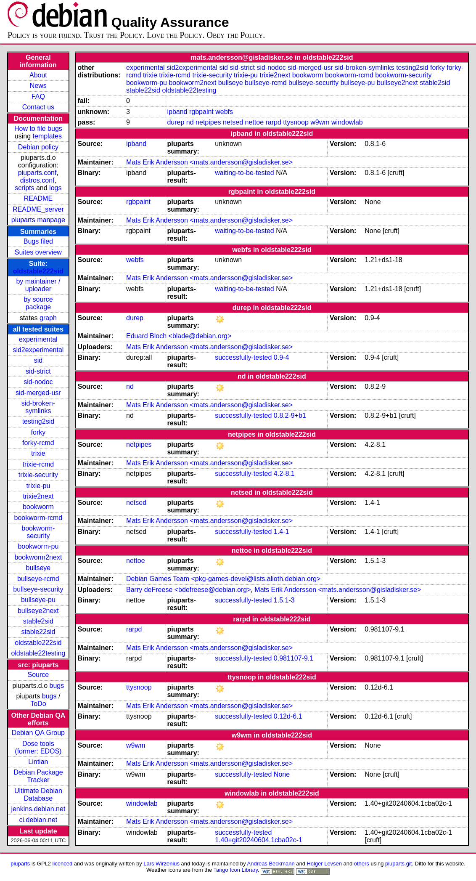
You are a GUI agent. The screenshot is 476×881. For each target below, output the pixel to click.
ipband (177, 111)
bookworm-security (38, 532)
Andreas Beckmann (271, 863)
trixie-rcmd (38, 464)
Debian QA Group (38, 732)
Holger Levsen (324, 863)
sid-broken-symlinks (38, 407)
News (38, 85)
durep (175, 122)
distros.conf (37, 180)
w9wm (319, 122)
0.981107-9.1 (293, 658)
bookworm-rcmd (38, 517)
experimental (38, 339)
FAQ (38, 96)
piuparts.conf (37, 172)
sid (38, 360)
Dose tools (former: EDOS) (38, 747)
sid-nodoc (38, 381)
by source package (38, 303)
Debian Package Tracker (38, 776)
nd (190, 122)
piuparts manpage (38, 219)
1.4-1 (281, 531)
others (361, 863)
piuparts (20, 863)
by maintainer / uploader (38, 285)
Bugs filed (38, 241)
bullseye (38, 567)
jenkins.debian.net (38, 808)
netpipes (208, 122)
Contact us (38, 107)
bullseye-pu (38, 599)
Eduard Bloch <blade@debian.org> (178, 336)
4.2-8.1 (284, 473)
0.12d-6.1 (288, 716)
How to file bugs (38, 128)
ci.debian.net (38, 819)
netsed (233, 122)
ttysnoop (295, 122)
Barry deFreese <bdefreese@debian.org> (188, 589)
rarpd (273, 122)
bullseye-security (38, 589)
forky (38, 432)
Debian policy (38, 147)
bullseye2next (38, 610)
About (38, 75)
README (38, 198)
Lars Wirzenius (161, 863)
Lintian (38, 761)
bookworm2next (38, 557)
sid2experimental (38, 349)
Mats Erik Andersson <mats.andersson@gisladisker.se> (209, 162)
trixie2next (38, 496)
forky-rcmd (38, 442)
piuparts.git (398, 863)
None (282, 774)
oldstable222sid (38, 271)
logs (55, 187)
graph (48, 317)
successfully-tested (243, 357)
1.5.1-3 (284, 600)
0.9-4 (281, 357)
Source (38, 674)
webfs (224, 111)
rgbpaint (201, 111)
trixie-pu (38, 485)
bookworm (38, 506)
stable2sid (38, 621)
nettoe (254, 122)
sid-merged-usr (38, 392)
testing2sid (38, 421)
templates (47, 136)
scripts (24, 187)
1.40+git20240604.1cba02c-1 (258, 840)
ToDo (38, 703)
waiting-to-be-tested (244, 172)
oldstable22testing (38, 653)
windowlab (347, 122)
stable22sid (38, 631)
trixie (38, 453)
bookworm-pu (38, 546)
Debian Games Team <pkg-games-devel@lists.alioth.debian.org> (223, 578)
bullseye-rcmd (38, 578)
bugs (57, 685)
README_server (38, 209)
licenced (63, 863)
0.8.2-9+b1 (290, 415)
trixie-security (38, 474)
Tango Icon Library (235, 870)
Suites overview (38, 252)
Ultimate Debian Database (38, 794)
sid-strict (38, 371)
